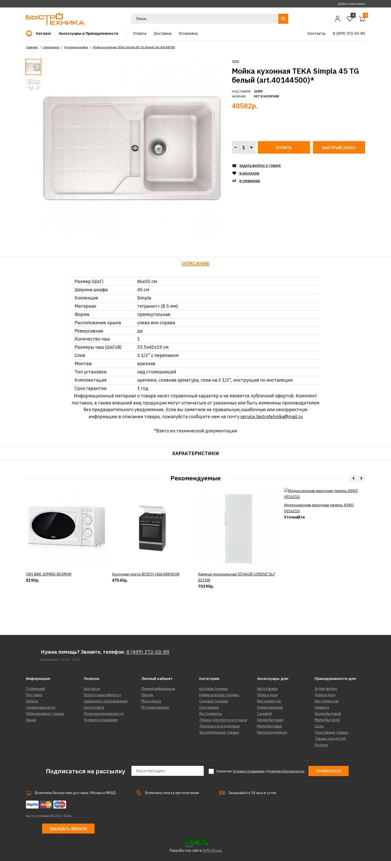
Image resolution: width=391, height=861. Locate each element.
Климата (322, 707)
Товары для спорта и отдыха (223, 720)
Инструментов (269, 701)
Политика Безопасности (104, 713)
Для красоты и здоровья (219, 726)
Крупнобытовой (328, 713)
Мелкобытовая (269, 726)
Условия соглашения (100, 720)
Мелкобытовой (327, 720)
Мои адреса (151, 701)
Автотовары (267, 688)
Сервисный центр (40, 707)
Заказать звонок (68, 828)
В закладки (249, 173)
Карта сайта (94, 707)
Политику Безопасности (286, 771)
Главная (32, 47)
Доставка (34, 695)
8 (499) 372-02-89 (147, 651)
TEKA (235, 61)
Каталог (321, 745)
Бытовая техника (213, 688)
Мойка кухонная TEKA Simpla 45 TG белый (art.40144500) (134, 47)
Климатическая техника (219, 695)
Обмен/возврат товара (45, 713)
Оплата (32, 701)
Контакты (92, 688)
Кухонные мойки (76, 47)
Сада (319, 726)
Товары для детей (330, 738)
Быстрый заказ (339, 147)
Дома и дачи (267, 695)
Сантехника (51, 47)
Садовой (264, 713)
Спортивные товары (331, 732)
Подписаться (328, 771)
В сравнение (249, 181)
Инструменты (210, 713)
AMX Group (212, 850)
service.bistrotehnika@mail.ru (271, 416)
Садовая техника (213, 701)
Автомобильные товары (219, 732)
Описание (195, 263)
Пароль (147, 695)
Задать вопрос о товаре (260, 165)
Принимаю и (260, 771)
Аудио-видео (326, 688)
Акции (31, 720)
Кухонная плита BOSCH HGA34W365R (146, 601)
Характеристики (195, 453)
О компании (35, 688)
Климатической (270, 707)
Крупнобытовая (270, 720)
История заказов (155, 707)
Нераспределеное (272, 732)
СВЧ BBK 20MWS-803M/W (48, 601)
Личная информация (158, 688)
